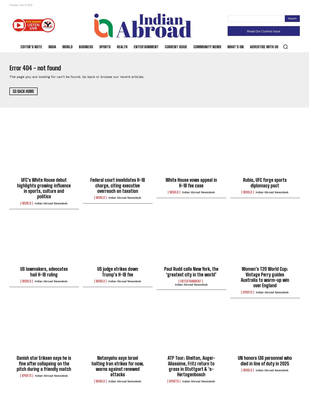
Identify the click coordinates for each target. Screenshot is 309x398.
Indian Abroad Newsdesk (51, 205)
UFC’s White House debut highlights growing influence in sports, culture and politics (44, 191)
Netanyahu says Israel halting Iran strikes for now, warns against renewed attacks (118, 369)
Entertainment (190, 283)
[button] (285, 47)
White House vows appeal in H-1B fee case (191, 185)
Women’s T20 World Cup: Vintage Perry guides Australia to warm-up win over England (265, 280)
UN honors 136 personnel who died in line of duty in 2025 (265, 363)
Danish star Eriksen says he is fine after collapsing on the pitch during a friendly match (44, 366)
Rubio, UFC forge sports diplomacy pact (265, 185)
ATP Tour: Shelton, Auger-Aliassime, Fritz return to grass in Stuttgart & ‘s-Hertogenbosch (191, 369)
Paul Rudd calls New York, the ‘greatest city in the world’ (191, 274)
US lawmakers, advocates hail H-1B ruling (44, 274)
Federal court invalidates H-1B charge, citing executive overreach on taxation (117, 188)
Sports (247, 294)
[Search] (292, 18)
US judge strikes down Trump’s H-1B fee (117, 274)
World (26, 205)
